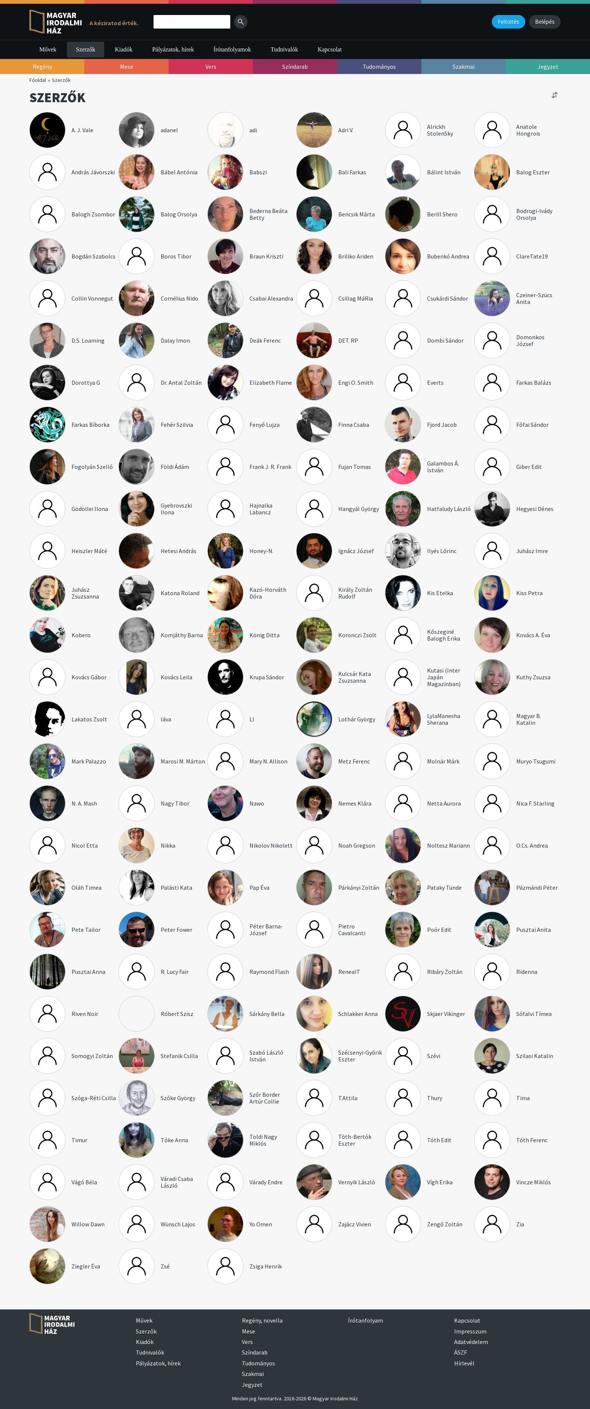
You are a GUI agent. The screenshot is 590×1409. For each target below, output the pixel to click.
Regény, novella (262, 1320)
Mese (248, 1331)
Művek (47, 49)
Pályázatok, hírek (173, 49)
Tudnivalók (284, 49)
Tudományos (258, 1363)
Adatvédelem (471, 1342)
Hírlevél (464, 1363)
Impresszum (470, 1331)
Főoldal (37, 80)
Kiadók (123, 49)
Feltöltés (508, 21)
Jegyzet (252, 1384)
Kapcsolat (330, 49)
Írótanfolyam (365, 1320)
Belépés (545, 21)
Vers (247, 1342)
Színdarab (255, 1352)
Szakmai (253, 1373)
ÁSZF (460, 1352)
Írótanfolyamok (232, 49)
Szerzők (86, 49)
